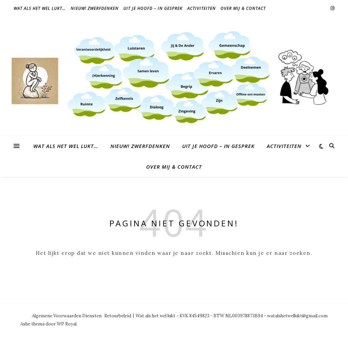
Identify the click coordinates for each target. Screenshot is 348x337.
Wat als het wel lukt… (40, 8)
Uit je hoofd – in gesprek (152, 8)
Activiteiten (201, 8)
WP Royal (66, 324)
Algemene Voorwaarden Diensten (67, 316)
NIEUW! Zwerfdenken (95, 8)
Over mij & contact (243, 8)
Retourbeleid (117, 316)
